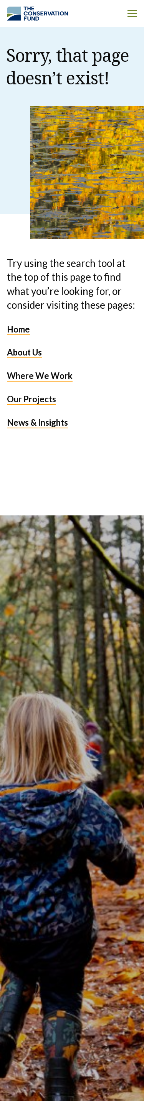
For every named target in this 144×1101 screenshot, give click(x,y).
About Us (24, 352)
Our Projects (31, 399)
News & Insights (37, 422)
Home (18, 329)
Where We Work (40, 375)
